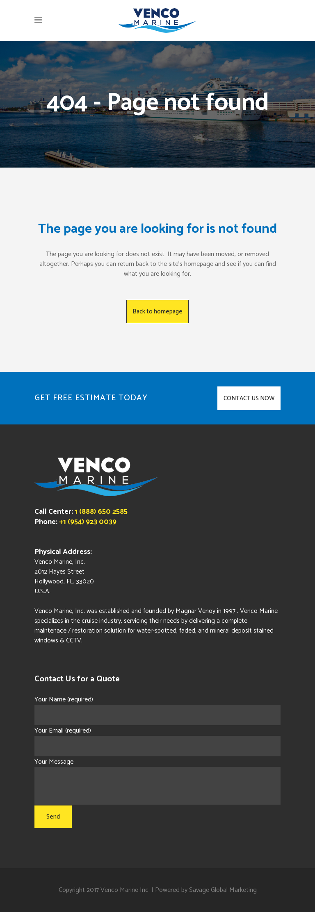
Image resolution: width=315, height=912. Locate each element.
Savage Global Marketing (223, 890)
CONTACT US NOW (249, 398)
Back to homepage (157, 311)
